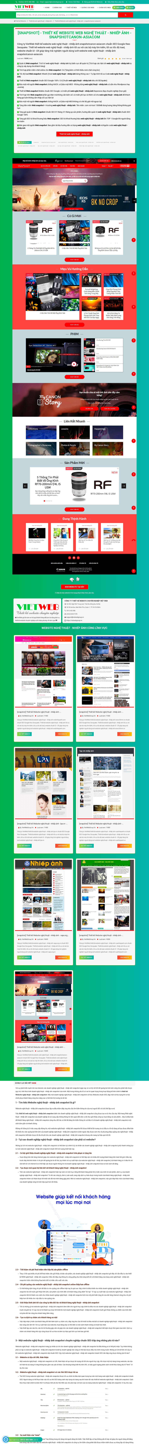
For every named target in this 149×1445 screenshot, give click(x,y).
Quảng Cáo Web (87, 8)
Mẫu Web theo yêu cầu (114, 2)
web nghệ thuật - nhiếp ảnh (65, 142)
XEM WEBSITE (62, 734)
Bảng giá (57, 8)
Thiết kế (54, 63)
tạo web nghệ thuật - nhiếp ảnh (26, 146)
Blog (130, 8)
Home (46, 8)
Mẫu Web (119, 8)
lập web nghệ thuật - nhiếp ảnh (46, 146)
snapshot (36, 142)
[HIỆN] (34, 1083)
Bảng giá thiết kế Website (92, 2)
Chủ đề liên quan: (24, 142)
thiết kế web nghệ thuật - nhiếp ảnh (106, 142)
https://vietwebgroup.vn (74, 620)
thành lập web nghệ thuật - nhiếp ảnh (89, 146)
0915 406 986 (71, 611)
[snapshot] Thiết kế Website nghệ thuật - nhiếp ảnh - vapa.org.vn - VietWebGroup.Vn (43, 935)
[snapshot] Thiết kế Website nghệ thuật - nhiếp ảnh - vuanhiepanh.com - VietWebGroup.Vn (100, 935)
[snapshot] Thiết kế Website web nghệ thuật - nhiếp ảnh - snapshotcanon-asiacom (40, 1047)
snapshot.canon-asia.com (48, 142)
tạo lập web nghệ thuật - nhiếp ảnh (67, 146)
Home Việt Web (72, 2)
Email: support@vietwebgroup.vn (50, 2)
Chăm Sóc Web (104, 8)
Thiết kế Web (71, 8)
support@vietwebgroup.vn (75, 617)
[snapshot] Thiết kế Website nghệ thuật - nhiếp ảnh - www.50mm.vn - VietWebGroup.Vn (100, 712)
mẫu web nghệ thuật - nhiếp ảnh (85, 142)
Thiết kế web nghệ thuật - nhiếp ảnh (74, 134)
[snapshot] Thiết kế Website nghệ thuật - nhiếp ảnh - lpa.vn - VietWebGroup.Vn (41, 824)
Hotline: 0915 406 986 (25, 2)
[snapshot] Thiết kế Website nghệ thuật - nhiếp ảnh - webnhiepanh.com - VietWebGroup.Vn (38, 712)
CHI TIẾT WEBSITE (24, 734)
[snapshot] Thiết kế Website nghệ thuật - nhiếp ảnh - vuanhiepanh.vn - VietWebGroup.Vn (100, 824)
